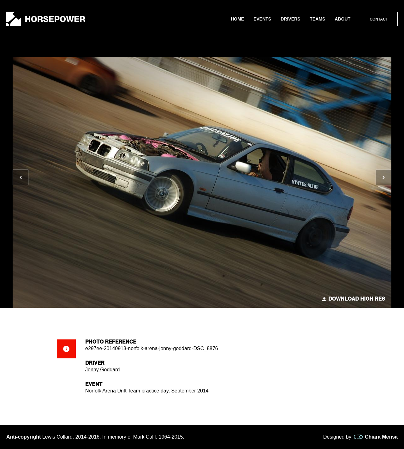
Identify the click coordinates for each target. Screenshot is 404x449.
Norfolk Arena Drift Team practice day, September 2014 (147, 390)
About (342, 19)
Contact (379, 19)
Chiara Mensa (376, 437)
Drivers (290, 19)
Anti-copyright (23, 437)
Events (262, 19)
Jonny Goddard (102, 369)
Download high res (353, 299)
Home (237, 19)
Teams (317, 19)
